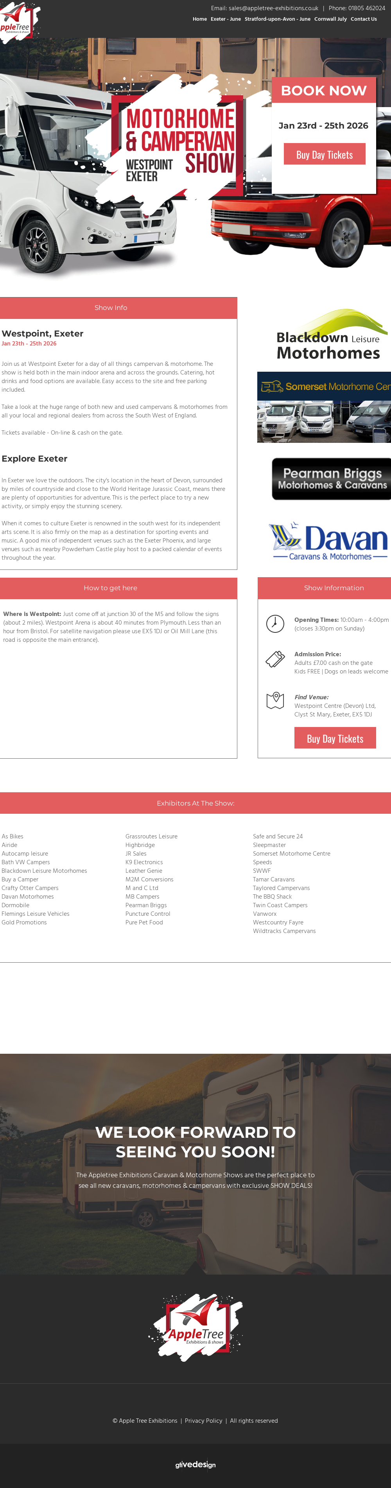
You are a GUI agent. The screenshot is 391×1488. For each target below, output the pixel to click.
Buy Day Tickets (324, 154)
